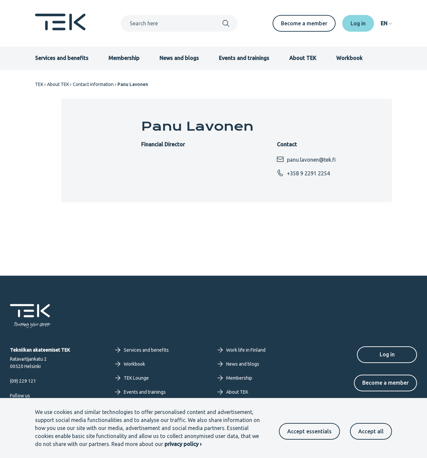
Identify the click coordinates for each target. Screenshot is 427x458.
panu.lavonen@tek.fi (306, 159)
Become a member (304, 23)
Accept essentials (309, 431)
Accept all (371, 431)
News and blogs (179, 58)
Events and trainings (244, 58)
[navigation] (386, 23)
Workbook (349, 58)
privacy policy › (182, 444)
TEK (39, 84)
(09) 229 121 (23, 381)
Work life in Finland (242, 350)
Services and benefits (61, 58)
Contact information (93, 84)
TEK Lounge (132, 378)
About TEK (302, 58)
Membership (123, 58)
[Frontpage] (60, 28)
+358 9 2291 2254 (303, 173)
